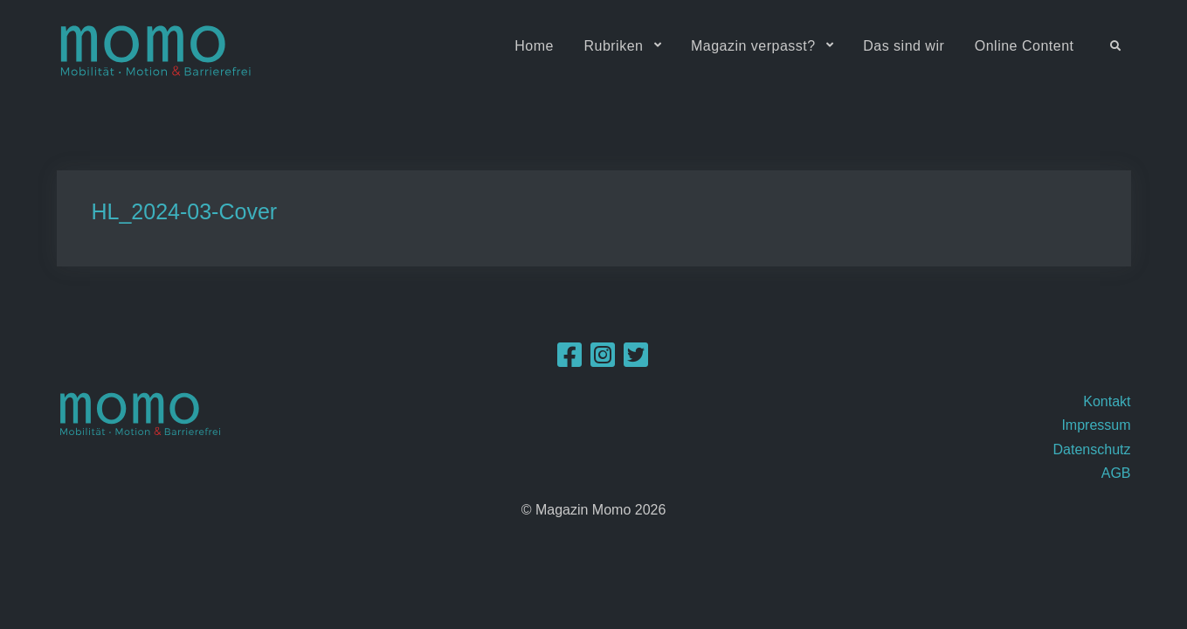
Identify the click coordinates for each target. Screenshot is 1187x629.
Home (534, 45)
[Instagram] (602, 360)
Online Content (1024, 45)
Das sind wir (903, 45)
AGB (1116, 473)
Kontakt (1106, 401)
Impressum (1095, 425)
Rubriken (613, 45)
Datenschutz (1092, 449)
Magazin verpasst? (753, 45)
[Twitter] (636, 360)
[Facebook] (569, 360)
